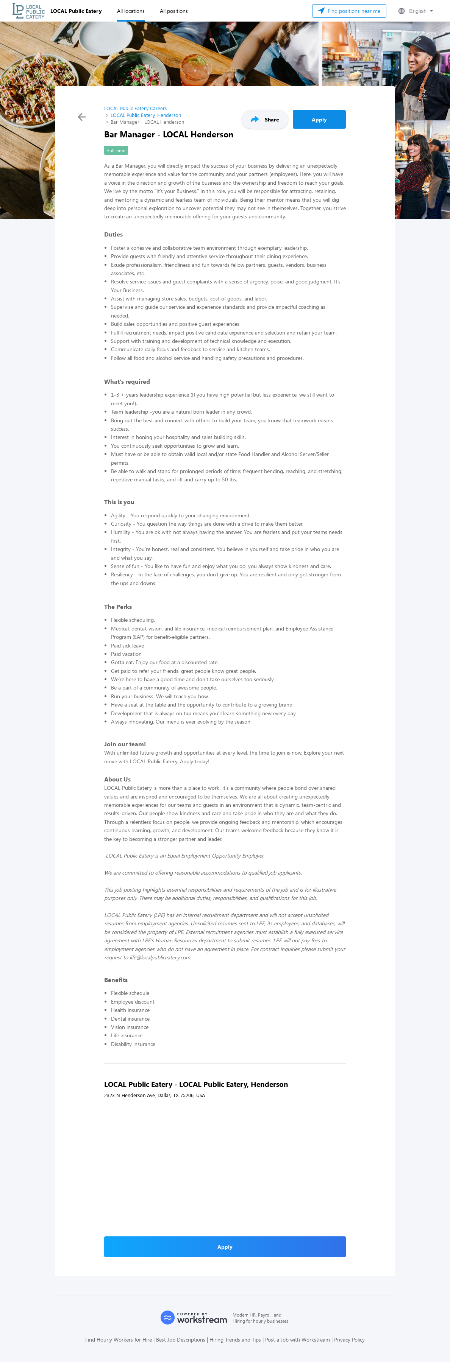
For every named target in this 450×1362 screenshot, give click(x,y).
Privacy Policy (349, 1339)
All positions (174, 10)
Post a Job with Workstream (297, 1339)
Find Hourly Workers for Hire (118, 1339)
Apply (319, 119)
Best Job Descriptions (180, 1339)
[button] (415, 11)
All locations (131, 10)
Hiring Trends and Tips (235, 1339)
